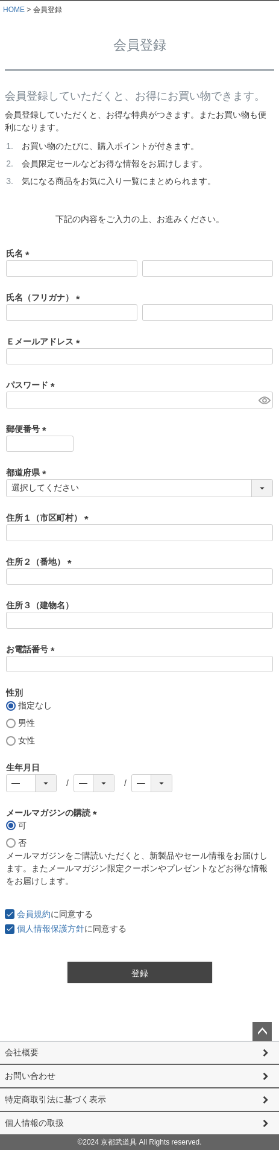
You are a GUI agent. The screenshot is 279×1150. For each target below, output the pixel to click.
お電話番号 (32, 649)
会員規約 (34, 914)
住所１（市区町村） (49, 518)
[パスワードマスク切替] (263, 400)
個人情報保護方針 (50, 928)
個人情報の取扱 (34, 1123)
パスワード (32, 385)
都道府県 (28, 472)
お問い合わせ (30, 1076)
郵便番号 (28, 429)
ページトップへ (262, 1031)
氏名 (20, 253)
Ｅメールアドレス (45, 341)
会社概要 (22, 1052)
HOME (14, 9)
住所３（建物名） (40, 605)
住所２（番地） (41, 562)
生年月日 (23, 767)
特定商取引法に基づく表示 (55, 1099)
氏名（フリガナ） (45, 297)
